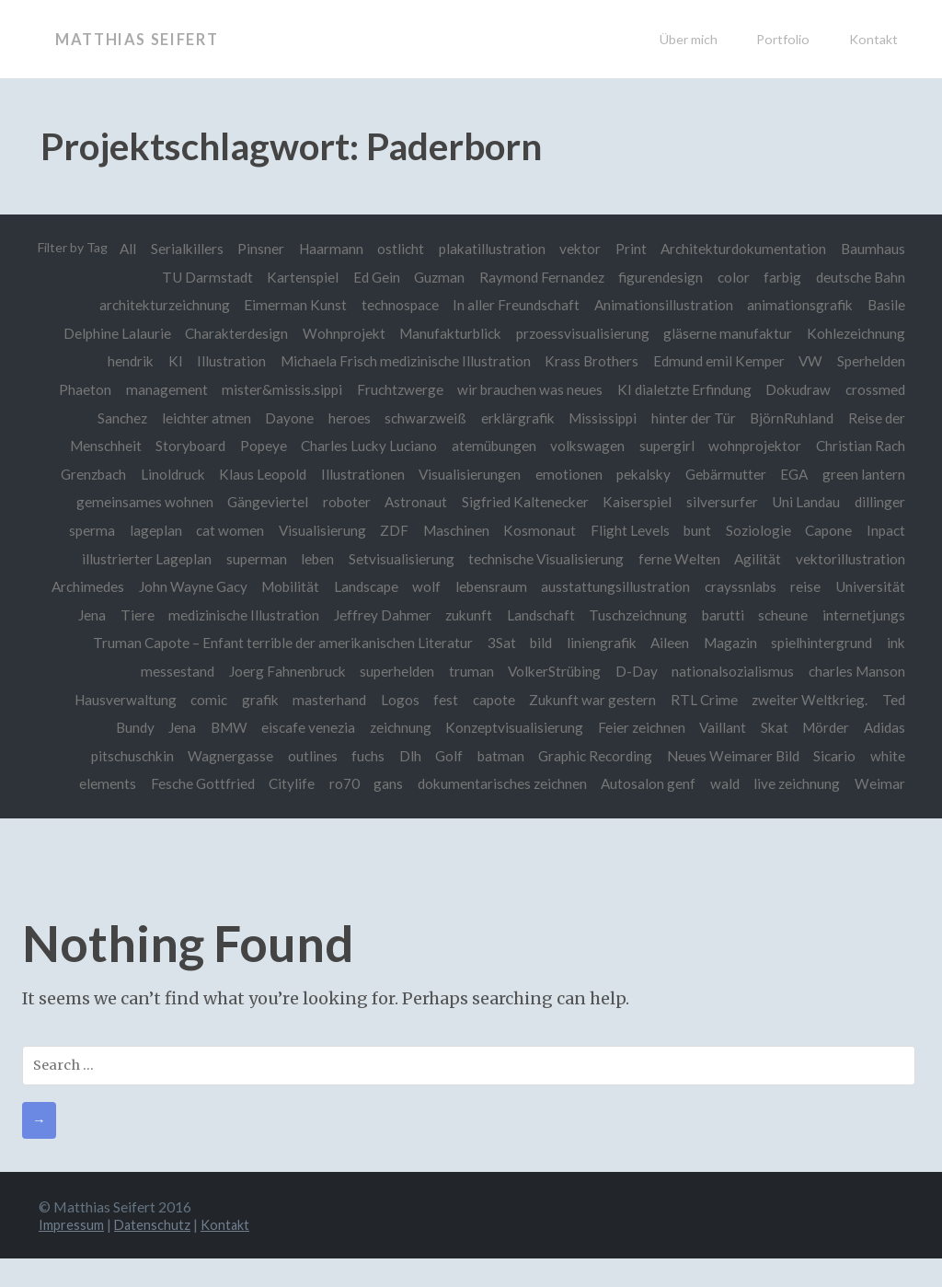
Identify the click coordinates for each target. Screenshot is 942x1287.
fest (548, 699)
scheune (880, 615)
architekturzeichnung (159, 304)
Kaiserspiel (634, 501)
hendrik (124, 361)
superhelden (504, 671)
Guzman (434, 277)
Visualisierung (315, 530)
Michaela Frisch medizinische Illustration (402, 361)
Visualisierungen (465, 474)
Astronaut (411, 501)
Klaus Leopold (256, 474)
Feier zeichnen (694, 727)
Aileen (817, 642)
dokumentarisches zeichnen (564, 783)
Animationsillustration (661, 304)
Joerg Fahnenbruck (393, 671)
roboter (341, 501)
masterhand (430, 699)
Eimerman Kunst (290, 304)
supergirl (665, 445)
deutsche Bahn (860, 277)
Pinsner (334, 248)
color (732, 277)
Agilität (756, 559)
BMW (277, 727)
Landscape (445, 586)
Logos (501, 699)
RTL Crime (809, 699)
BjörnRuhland (791, 418)
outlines (355, 756)
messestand (283, 671)
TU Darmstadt (200, 277)
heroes (344, 418)
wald (788, 783)
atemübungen (490, 445)
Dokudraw (797, 389)
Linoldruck (165, 474)
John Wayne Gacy (270, 586)
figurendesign (657, 277)
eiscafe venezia (359, 727)
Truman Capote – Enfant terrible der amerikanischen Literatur (426, 642)
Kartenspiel (296, 277)
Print (708, 248)
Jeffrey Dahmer (474, 615)
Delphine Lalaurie (112, 333)
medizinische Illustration (335, 615)
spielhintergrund (147, 671)
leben (312, 559)
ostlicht (476, 248)
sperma (82, 530)
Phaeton (78, 389)
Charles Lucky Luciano (364, 445)
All (199, 248)
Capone (827, 530)
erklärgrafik (514, 418)
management (161, 389)
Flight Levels (626, 530)
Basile (886, 304)
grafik (359, 699)
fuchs (412, 756)
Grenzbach (85, 474)
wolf (507, 586)
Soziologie (756, 530)
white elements (146, 783)
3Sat (646, 642)
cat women (222, 530)
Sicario (884, 756)
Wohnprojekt (340, 333)
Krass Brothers (589, 361)
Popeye (258, 445)
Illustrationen (357, 474)
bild (686, 642)
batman (546, 756)
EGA (793, 474)
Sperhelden (871, 361)
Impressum (74, 1252)
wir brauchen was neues (527, 389)
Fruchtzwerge (396, 389)
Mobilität (369, 586)
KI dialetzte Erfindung (682, 389)
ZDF (387, 530)
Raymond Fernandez (538, 277)
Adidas (96, 756)
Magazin (878, 642)
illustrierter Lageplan (140, 559)
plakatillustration (567, 248)
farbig (781, 277)
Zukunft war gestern (697, 699)
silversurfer (720, 501)
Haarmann (405, 248)
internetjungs (180, 642)
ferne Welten (677, 559)
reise (890, 586)
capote (597, 699)
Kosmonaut (535, 530)
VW (809, 361)
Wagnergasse (273, 756)
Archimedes (165, 586)
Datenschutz (159, 1252)
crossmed (875, 389)
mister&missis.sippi (277, 389)
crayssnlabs (823, 586)
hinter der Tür (691, 418)
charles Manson (109, 699)
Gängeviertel (261, 501)
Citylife (351, 783)
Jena (231, 727)
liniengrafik (748, 642)
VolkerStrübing (663, 671)
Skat (829, 727)
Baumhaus (107, 277)
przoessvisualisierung (581, 333)
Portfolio (783, 39)
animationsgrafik (799, 304)
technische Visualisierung (543, 559)
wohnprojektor (753, 445)
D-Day (746, 671)
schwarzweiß (421, 418)
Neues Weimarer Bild (781, 756)
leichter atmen (199, 418)
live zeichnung (862, 783)
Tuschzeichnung (733, 615)
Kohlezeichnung (856, 333)
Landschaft (635, 615)
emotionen (565, 474)
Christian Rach (860, 445)
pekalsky (641, 474)
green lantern (863, 474)
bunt (694, 530)
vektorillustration (850, 559)
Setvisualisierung (398, 559)
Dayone (282, 418)
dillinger (880, 501)
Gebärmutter (724, 474)
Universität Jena (146, 615)
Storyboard (184, 445)
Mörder (881, 727)
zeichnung (451, 727)
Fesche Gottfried (261, 783)
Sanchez (114, 418)
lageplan (147, 530)
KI (170, 361)
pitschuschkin (173, 756)
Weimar (880, 812)
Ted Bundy (169, 727)
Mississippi (600, 418)
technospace (396, 304)
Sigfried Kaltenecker (521, 501)
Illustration (226, 361)
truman (579, 671)
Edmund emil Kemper (717, 361)
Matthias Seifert (145, 39)
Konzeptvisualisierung (567, 727)
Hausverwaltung (223, 699)
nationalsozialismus (844, 671)
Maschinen (451, 530)
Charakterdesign (231, 333)
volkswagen (584, 445)
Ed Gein (371, 277)
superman (251, 559)
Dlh (454, 756)
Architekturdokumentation (822, 248)
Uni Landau (805, 501)
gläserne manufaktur (726, 333)
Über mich (689, 39)
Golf (495, 756)
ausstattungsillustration (698, 586)
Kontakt (873, 39)
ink (222, 671)
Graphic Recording (643, 756)
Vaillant (776, 727)
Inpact (886, 530)
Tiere (228, 615)
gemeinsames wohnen (137, 501)
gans (450, 783)
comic (308, 699)
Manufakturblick (447, 333)
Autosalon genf (711, 783)
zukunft (562, 615)
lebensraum (572, 586)
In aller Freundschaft (513, 304)
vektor (657, 248)
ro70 (404, 783)
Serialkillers (259, 248)
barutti (819, 615)
